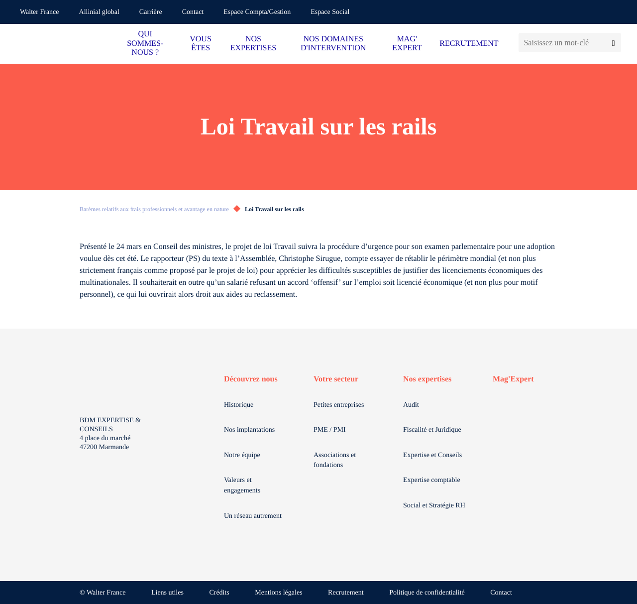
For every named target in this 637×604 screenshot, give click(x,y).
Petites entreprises (339, 405)
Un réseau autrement (253, 516)
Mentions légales (278, 593)
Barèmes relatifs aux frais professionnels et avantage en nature (154, 209)
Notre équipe (242, 455)
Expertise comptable (431, 480)
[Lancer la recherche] (613, 42)
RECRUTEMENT (468, 43)
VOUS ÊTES (201, 43)
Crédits (219, 593)
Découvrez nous (251, 379)
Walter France (39, 12)
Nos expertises (427, 379)
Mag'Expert (513, 379)
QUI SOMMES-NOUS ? (145, 43)
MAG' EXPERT (407, 43)
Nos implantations (249, 430)
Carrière (150, 12)
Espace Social (330, 12)
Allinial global (99, 12)
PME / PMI (330, 430)
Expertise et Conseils (432, 455)
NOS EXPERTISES (253, 43)
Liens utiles (167, 593)
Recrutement (346, 593)
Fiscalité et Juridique (432, 430)
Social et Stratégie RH (434, 505)
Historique (238, 405)
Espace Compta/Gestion (257, 12)
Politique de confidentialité (427, 593)
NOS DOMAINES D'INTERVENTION (333, 43)
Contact (193, 12)
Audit (411, 405)
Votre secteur (336, 379)
